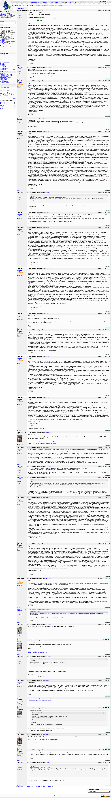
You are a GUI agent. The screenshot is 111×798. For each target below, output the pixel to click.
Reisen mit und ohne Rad (5, 77)
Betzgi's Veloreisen (4, 78)
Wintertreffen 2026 (5, 62)
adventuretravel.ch (4, 81)
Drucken (107, 65)
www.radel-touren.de (4, 79)
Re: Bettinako (48, 67)
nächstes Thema (48, 786)
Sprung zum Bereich (93, 789)
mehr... (14, 69)
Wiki (75, 2)
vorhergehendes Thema (23, 786)
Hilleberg (3, 65)
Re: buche (47, 749)
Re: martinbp (48, 192)
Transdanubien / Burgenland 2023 (41, 441)
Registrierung (35, 2)
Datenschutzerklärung (48, 795)
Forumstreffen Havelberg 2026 (8, 55)
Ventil (3, 67)
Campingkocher (5, 68)
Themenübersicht (36, 786)
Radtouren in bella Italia (5, 82)
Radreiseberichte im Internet (7, 57)
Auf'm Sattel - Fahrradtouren (6, 74)
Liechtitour (2, 80)
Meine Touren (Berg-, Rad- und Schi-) (37, 652)
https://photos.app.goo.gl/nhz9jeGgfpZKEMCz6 (40, 700)
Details (14, 18)
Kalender (44, 2)
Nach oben (19, 65)
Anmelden (103, 1)
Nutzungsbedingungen (58, 795)
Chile (3, 63)
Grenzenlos (2, 73)
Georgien (3, 64)
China (3, 59)
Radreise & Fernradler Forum (20, 5)
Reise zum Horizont (4, 76)
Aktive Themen (54, 2)
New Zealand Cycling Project (6, 75)
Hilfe (70, 2)
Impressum (40, 795)
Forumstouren (4, 56)
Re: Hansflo (47, 656)
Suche (64, 2)
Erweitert (14, 24)
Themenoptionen (22, 8)
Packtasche (4, 66)
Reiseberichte (34, 5)
